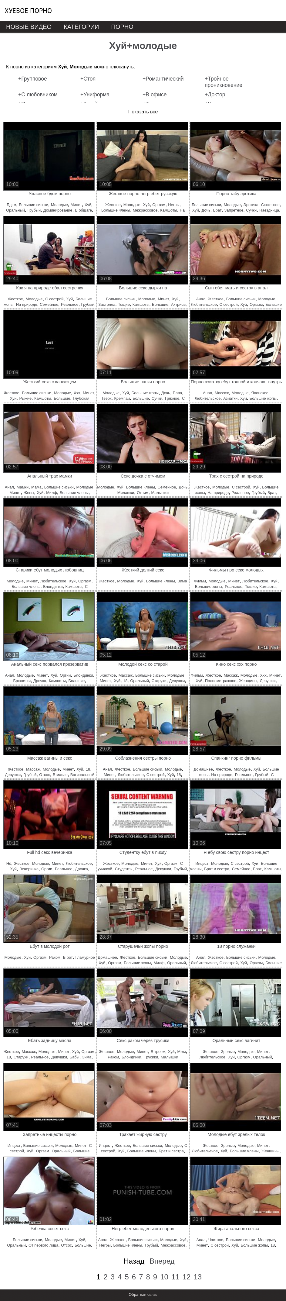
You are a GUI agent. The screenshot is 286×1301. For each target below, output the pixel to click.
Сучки (251, 210)
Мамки (23, 487)
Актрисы (178, 304)
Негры (173, 204)
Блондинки (52, 586)
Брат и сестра (216, 869)
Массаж (222, 393)
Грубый (34, 210)
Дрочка (39, 680)
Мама (36, 487)
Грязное (172, 398)
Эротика (251, 204)
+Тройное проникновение (223, 82)
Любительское (204, 304)
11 (175, 1277)
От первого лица (43, 1245)
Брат (217, 210)
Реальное (70, 304)
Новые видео (29, 26)
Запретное (234, 210)
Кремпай (122, 398)
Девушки (177, 680)
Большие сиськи (33, 204)
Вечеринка (29, 869)
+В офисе (155, 94)
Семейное (49, 304)
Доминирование (57, 210)
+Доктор (215, 94)
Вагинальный (82, 774)
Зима (182, 581)
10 (164, 1277)
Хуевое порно (28, 10)
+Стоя (88, 79)
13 (197, 1277)
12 (187, 1277)
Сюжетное (270, 204)
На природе (26, 304)
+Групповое (32, 79)
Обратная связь (143, 1294)
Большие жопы (145, 393)
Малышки (160, 492)
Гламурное (85, 957)
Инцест (201, 863)
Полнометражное (220, 680)
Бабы (74, 1057)
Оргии (65, 675)
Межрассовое (145, 210)
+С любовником (38, 94)
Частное (215, 1239)
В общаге (83, 210)
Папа (177, 393)
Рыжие (25, 398)
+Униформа (94, 94)
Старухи (159, 680)
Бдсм (11, 204)
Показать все (143, 111)
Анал (200, 299)
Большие (160, 304)
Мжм (181, 1051)
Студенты (124, 869)
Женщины (248, 680)
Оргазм (158, 204)
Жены (29, 492)
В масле (60, 774)
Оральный (15, 210)
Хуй (88, 204)
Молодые (59, 204)
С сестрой (54, 299)
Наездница (269, 210)
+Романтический (163, 79)
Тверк (106, 398)
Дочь (206, 210)
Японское (259, 393)
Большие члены (115, 210)
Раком (54, 957)
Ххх (77, 393)
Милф (51, 492)
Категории (81, 26)
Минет (76, 204)
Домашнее (203, 769)
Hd (8, 863)
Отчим (142, 492)
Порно (122, 26)
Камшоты (168, 210)
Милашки (125, 492)
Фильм (200, 581)
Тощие (124, 304)
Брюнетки (22, 680)
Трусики (151, 1057)
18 (125, 680)
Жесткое (113, 204)
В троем (158, 1051)
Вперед (162, 1261)
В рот (68, 957)
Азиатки (230, 398)
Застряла (107, 304)
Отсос (44, 774)
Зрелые (228, 1051)
